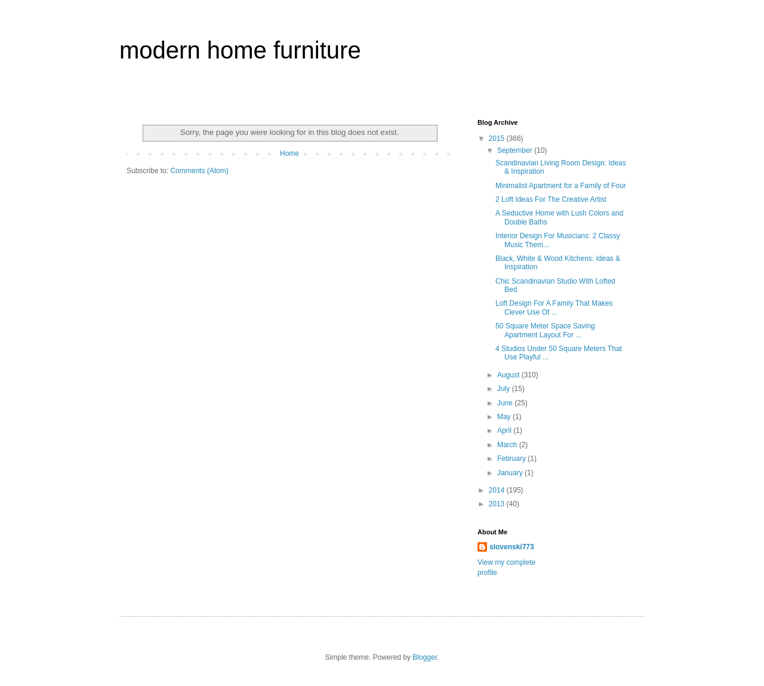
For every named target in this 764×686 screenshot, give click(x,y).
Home (289, 153)
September (515, 150)
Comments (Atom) (199, 171)
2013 (498, 504)
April (505, 430)
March (508, 445)
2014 (498, 490)
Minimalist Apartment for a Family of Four (560, 186)
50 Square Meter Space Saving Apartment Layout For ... (545, 330)
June (506, 403)
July (504, 388)
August (509, 375)
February (512, 458)
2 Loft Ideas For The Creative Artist (550, 199)
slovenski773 (511, 547)
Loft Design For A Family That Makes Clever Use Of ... (554, 307)
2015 (498, 138)
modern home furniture (240, 50)
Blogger (424, 657)
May (505, 417)
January (511, 473)
